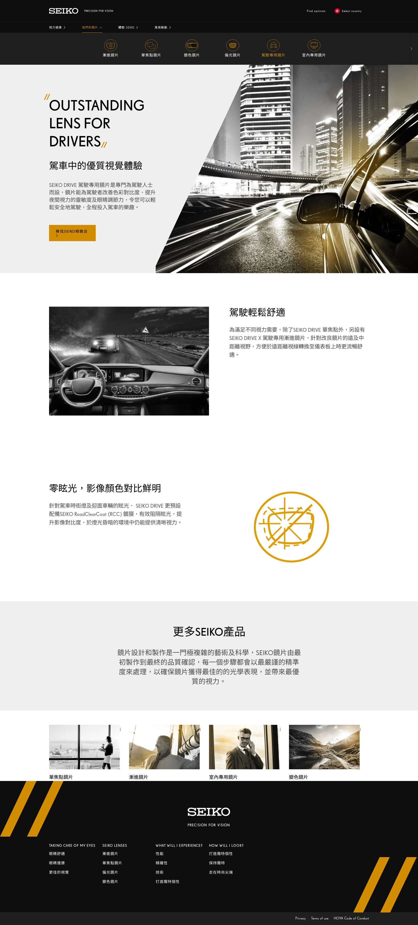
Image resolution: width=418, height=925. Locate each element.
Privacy (301, 918)
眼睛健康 (57, 863)
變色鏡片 (110, 882)
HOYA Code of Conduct (351, 918)
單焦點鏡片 (112, 863)
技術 (160, 872)
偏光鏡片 (110, 872)
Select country (348, 11)
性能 (160, 854)
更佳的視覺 (59, 872)
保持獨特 (217, 863)
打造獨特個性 (168, 882)
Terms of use (320, 918)
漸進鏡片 (110, 854)
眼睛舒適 (57, 854)
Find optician (316, 11)
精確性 (162, 863)
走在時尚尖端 (221, 872)
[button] (57, 27)
